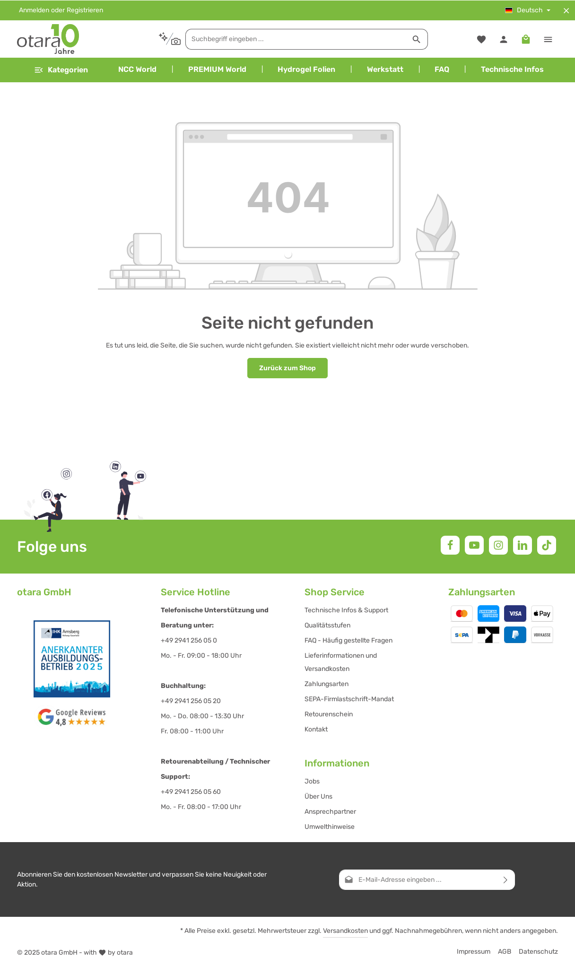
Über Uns (318, 796)
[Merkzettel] (481, 39)
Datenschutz (538, 952)
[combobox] (290, 38)
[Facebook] (450, 545)
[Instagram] (498, 545)
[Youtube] (474, 545)
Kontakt (316, 729)
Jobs (312, 781)
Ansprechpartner (330, 812)
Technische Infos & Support (346, 610)
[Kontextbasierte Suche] (164, 38)
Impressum (473, 952)
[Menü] (61, 70)
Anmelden (34, 10)
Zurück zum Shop (287, 368)
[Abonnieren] (506, 880)
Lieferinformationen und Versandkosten (341, 662)
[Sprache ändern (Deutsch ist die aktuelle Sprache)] (527, 10)
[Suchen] (411, 38)
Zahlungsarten (326, 684)
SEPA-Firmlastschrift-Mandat (349, 699)
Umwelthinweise (330, 827)
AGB (504, 952)
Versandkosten (345, 931)
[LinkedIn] (522, 545)
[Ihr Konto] (503, 39)
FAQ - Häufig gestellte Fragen (348, 640)
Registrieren (85, 10)
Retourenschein (329, 714)
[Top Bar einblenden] (548, 39)
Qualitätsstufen (327, 625)
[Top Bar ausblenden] (566, 10)
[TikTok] (546, 545)
